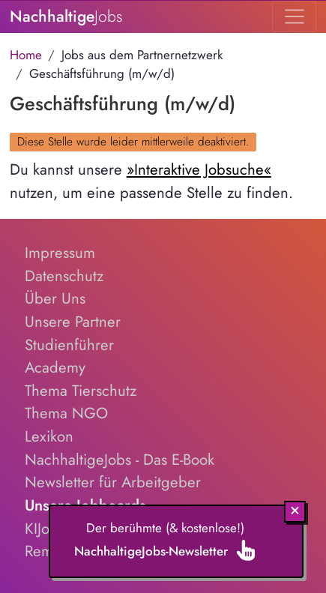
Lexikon (49, 436)
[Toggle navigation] (294, 16)
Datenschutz (64, 276)
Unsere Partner (73, 321)
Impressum (60, 252)
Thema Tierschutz (80, 390)
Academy (55, 367)
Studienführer (69, 345)
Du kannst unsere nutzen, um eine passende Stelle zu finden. (151, 181)
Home (26, 55)
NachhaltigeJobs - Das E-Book (119, 459)
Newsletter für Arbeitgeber (113, 482)
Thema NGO (66, 413)
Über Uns (55, 298)
